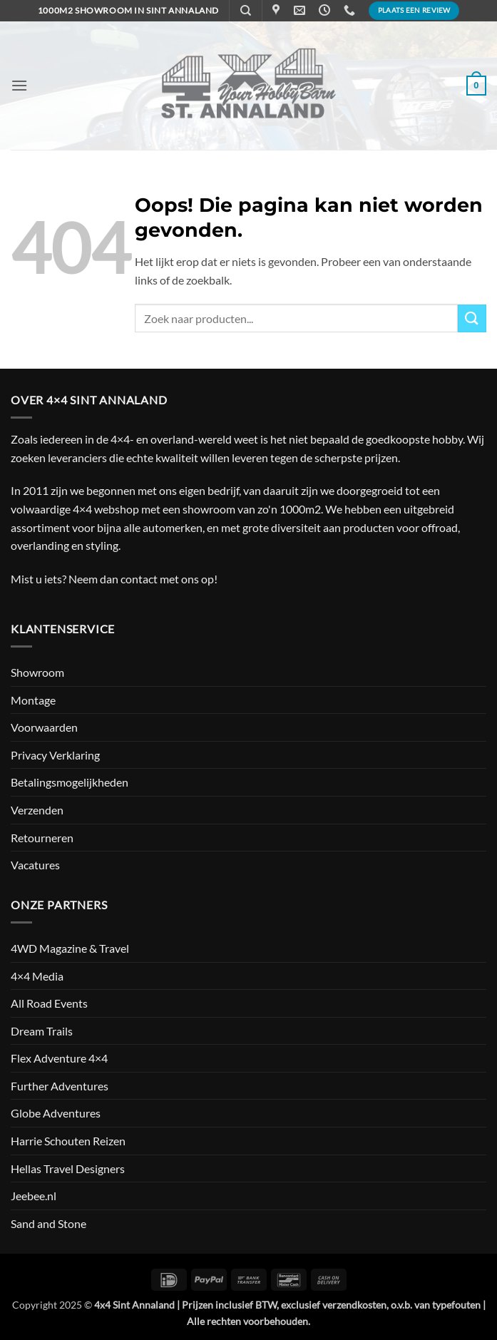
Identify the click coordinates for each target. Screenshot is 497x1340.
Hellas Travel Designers (68, 1168)
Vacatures (35, 864)
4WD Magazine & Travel (70, 948)
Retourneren (42, 837)
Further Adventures (59, 1086)
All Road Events (49, 1003)
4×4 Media (37, 976)
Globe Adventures (56, 1113)
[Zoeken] (245, 11)
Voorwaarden (44, 727)
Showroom (37, 672)
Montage (33, 700)
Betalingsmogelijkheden (69, 782)
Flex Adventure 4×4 (59, 1058)
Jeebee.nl (33, 1195)
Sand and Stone (48, 1223)
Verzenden (37, 810)
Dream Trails (42, 1031)
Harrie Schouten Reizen (68, 1140)
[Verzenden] (472, 318)
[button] (19, 85)
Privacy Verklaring (55, 755)
